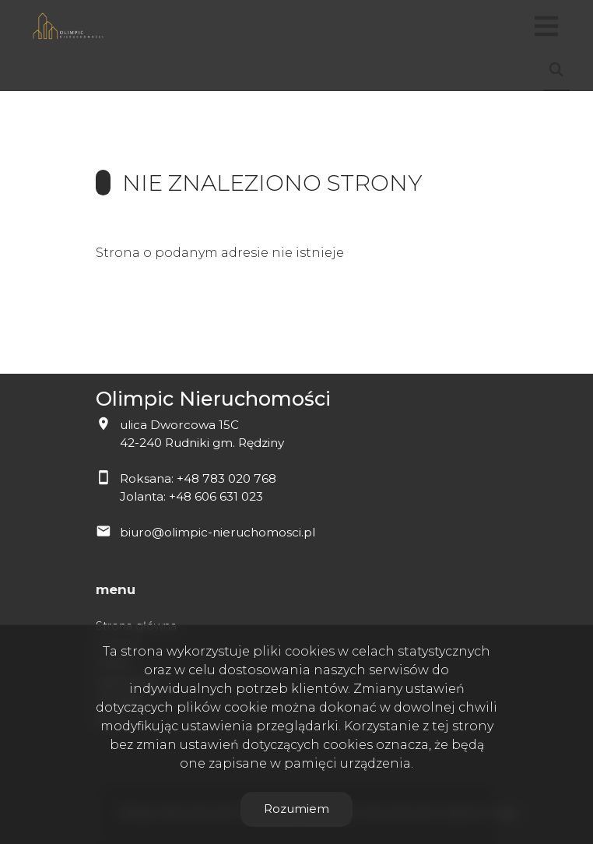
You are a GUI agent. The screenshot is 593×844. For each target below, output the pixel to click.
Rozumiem (296, 808)
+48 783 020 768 (226, 478)
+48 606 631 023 (216, 496)
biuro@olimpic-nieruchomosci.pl (217, 532)
